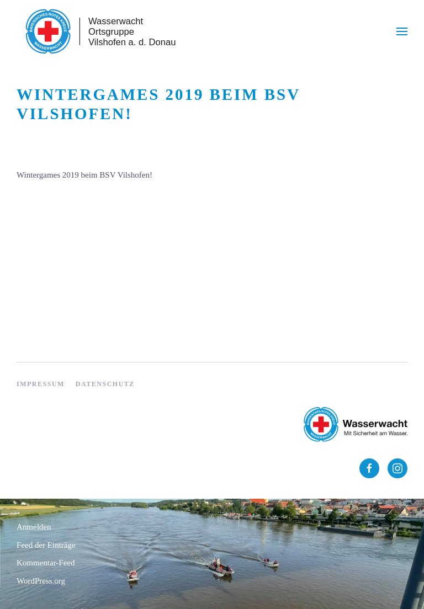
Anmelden (34, 526)
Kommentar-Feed (46, 562)
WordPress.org (41, 580)
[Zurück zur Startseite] (99, 31)
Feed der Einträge (46, 545)
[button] (401, 31)
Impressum (41, 384)
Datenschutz (105, 384)
